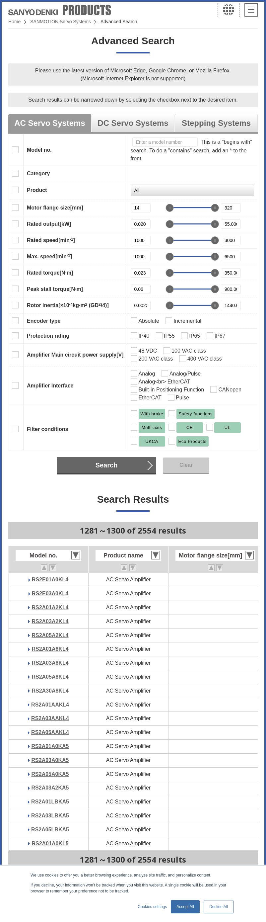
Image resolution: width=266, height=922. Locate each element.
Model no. (39, 150)
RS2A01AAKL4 (50, 705)
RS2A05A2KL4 (50, 635)
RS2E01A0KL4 (50, 579)
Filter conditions (47, 429)
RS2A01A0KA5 (50, 746)
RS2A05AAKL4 (50, 732)
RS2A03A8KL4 (50, 663)
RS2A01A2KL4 (50, 607)
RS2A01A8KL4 (50, 649)
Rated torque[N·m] (50, 273)
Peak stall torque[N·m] (55, 289)
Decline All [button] (218, 906)
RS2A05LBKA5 (50, 829)
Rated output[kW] (49, 224)
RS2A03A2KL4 (50, 621)
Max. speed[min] (49, 256)
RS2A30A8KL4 (50, 691)
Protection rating (48, 336)
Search (107, 465)
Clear (186, 465)
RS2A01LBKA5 (50, 801)
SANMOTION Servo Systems (60, 21)
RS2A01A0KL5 (50, 843)
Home (14, 21)
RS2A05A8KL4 (50, 677)
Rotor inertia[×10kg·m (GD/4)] (68, 305)
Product (37, 190)
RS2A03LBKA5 (50, 815)
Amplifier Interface (50, 385)
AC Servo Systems (49, 123)
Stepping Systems (216, 123)
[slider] (170, 208)
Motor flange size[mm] (55, 207)
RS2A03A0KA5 (50, 760)
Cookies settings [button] (152, 906)
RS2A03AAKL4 (50, 718)
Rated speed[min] (51, 240)
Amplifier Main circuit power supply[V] (75, 355)
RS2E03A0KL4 (50, 593)
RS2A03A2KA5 (50, 788)
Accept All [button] (185, 906)
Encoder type (43, 321)
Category (38, 173)
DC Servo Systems (133, 123)
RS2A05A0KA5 (50, 774)
